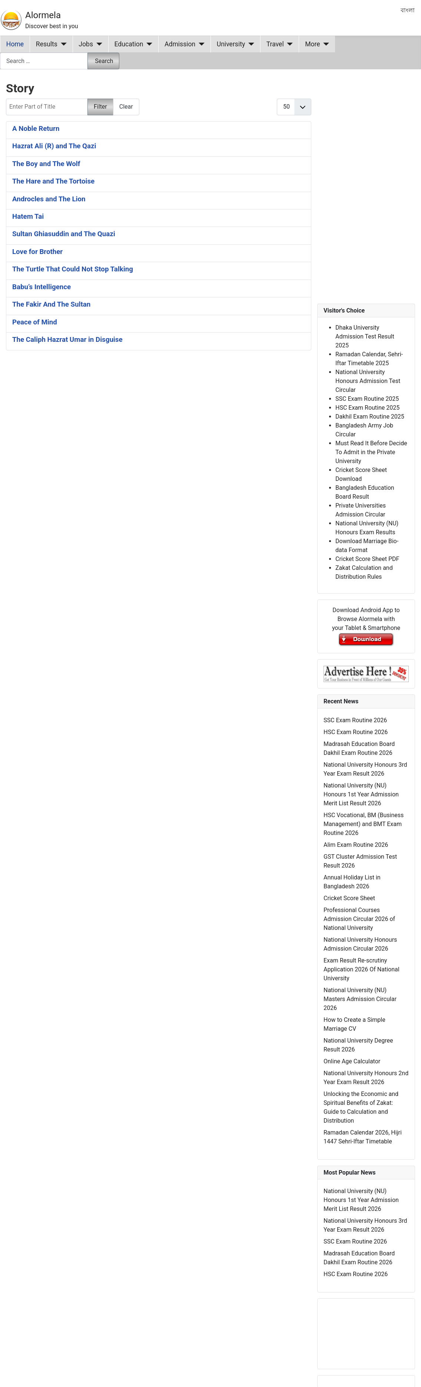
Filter (100, 106)
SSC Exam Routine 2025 (367, 398)
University (231, 44)
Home (15, 44)
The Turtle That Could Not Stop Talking (72, 269)
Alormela (43, 15)
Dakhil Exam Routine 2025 (369, 416)
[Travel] (288, 44)
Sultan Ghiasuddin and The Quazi (63, 234)
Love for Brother (37, 252)
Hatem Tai (28, 216)
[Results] (62, 44)
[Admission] (200, 44)
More (312, 44)
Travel (275, 44)
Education (129, 44)
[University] (249, 44)
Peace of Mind (34, 322)
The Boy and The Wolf (46, 164)
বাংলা (408, 10)
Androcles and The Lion (49, 199)
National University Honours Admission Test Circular (367, 381)
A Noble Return (35, 129)
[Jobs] (97, 44)
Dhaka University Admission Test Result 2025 (364, 336)
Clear (126, 106)
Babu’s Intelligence (41, 287)
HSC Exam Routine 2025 (367, 407)
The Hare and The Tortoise (53, 181)
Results (46, 44)
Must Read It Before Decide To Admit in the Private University (371, 452)
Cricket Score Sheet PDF (367, 558)
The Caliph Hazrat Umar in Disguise (67, 340)
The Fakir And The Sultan (51, 304)
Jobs (86, 44)
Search (104, 61)
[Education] (148, 44)
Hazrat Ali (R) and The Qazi (54, 146)
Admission (180, 44)
